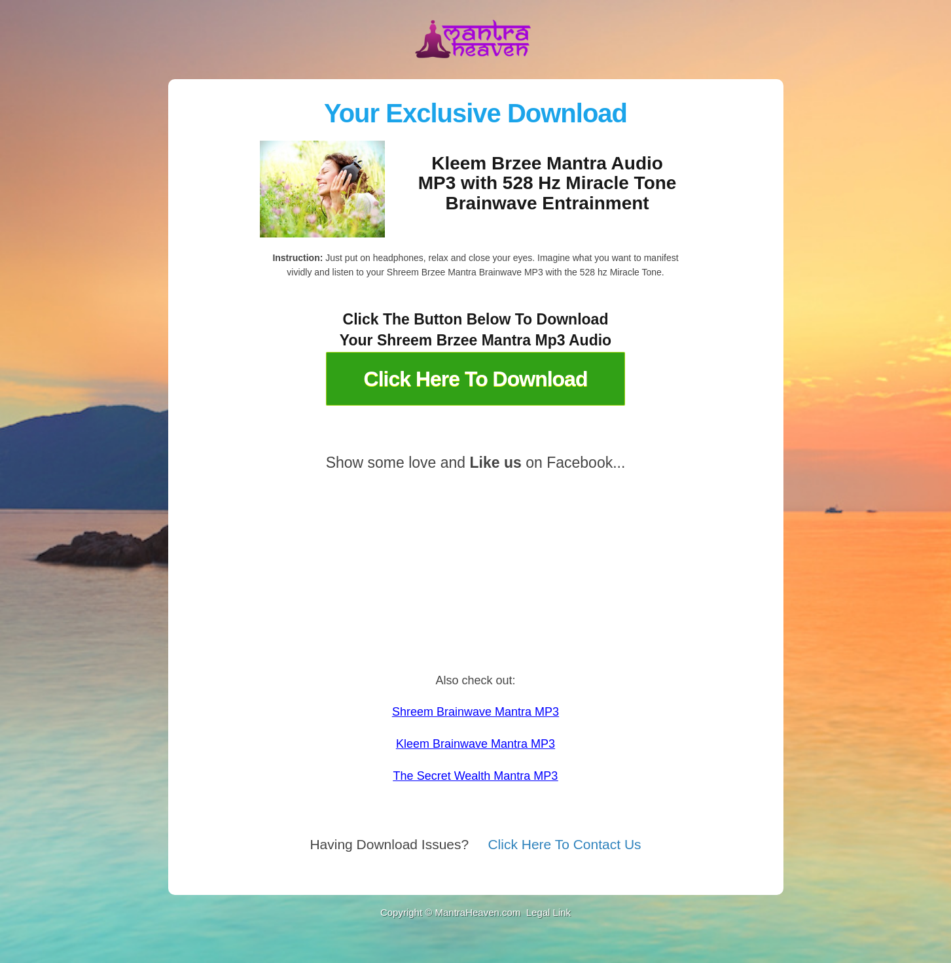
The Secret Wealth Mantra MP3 (475, 775)
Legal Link (547, 912)
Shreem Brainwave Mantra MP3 (475, 711)
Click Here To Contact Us (564, 844)
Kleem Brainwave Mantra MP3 (475, 743)
